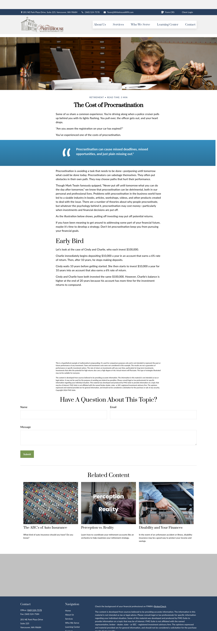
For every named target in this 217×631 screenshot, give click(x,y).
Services (69, 609)
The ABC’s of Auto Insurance (45, 518)
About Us (69, 605)
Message (25, 418)
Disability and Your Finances (160, 518)
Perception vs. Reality (97, 518)
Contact (69, 622)
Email (113, 398)
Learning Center (72, 618)
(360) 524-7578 (90, 3)
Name (23, 398)
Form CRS (167, 3)
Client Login (187, 3)
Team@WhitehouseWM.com (118, 3)
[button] (100, 15)
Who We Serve (72, 613)
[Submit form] (27, 445)
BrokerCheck (160, 597)
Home (68, 601)
